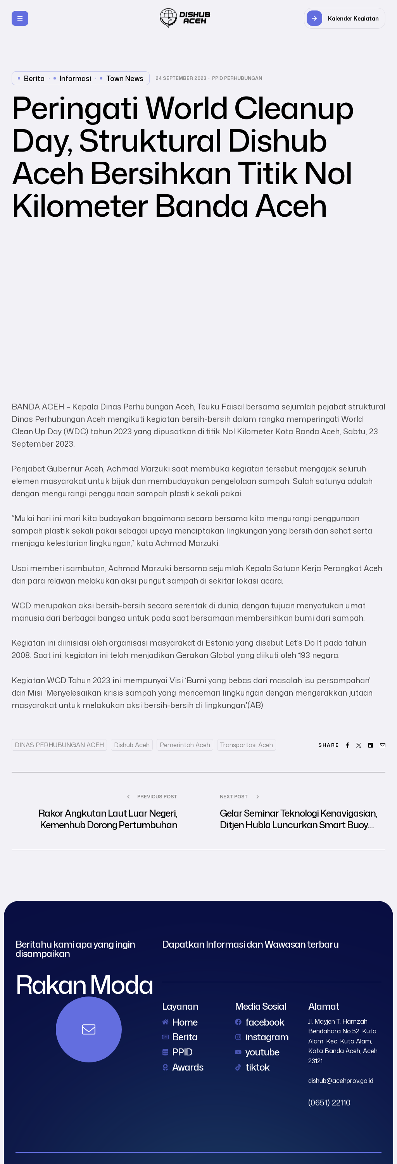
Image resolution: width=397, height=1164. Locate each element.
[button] (344, 18)
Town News (124, 78)
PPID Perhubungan (237, 78)
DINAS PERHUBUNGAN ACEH (59, 745)
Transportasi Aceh (246, 745)
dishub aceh (132, 745)
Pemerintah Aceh (185, 745)
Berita (34, 78)
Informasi (75, 78)
